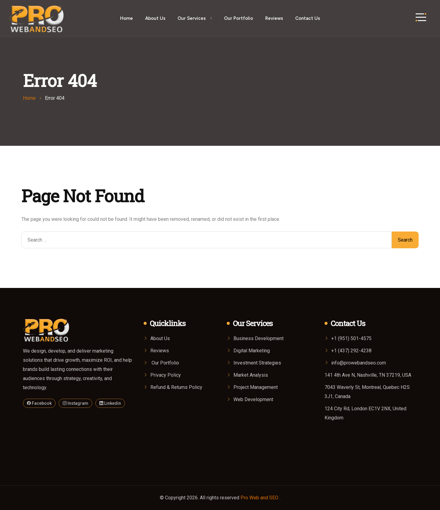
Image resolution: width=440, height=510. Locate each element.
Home (126, 18)
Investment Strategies (257, 363)
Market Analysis (250, 375)
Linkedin (110, 403)
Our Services (192, 18)
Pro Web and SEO (260, 498)
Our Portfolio (238, 18)
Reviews (274, 18)
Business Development (258, 338)
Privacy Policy (165, 375)
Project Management (255, 387)
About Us (155, 18)
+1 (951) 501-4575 (351, 338)
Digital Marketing (251, 351)
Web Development (253, 399)
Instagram (75, 403)
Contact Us (307, 18)
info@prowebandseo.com (358, 363)
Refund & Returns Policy (176, 387)
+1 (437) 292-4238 (351, 351)
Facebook (39, 403)
